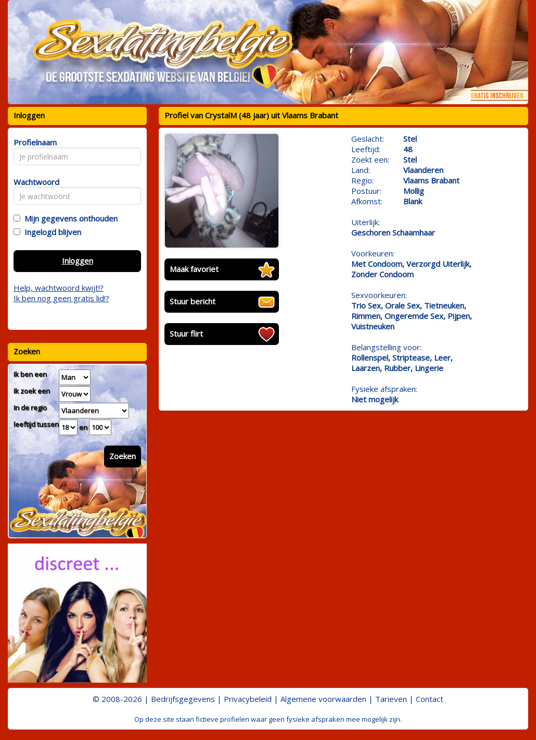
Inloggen (77, 260)
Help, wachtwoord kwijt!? (59, 287)
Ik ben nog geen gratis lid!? (61, 298)
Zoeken (122, 456)
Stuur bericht (192, 301)
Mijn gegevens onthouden (69, 218)
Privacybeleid (248, 699)
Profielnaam (34, 142)
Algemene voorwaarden (323, 699)
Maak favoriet (194, 269)
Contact (429, 699)
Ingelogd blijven (50, 232)
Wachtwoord (34, 182)
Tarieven (391, 699)
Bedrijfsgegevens (183, 699)
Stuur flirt (186, 333)
